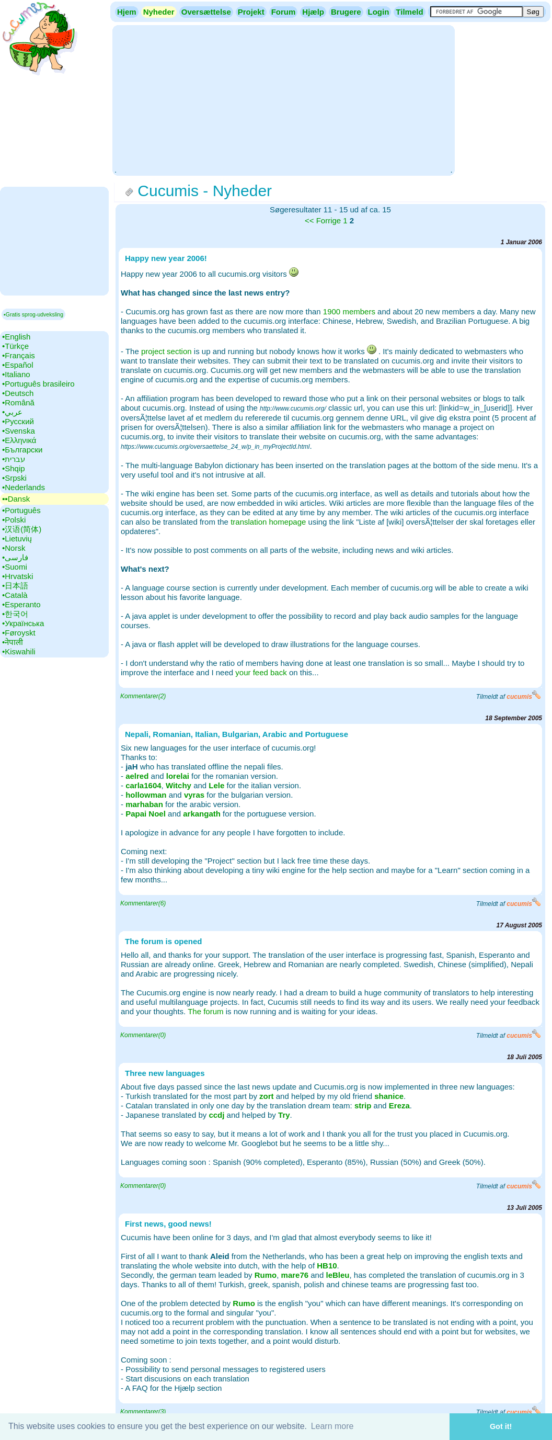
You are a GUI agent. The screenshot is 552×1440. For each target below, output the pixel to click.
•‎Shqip (13, 468)
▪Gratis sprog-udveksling (33, 314)
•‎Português (21, 510)
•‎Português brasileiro (38, 383)
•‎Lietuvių (17, 538)
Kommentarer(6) (143, 903)
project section (166, 351)
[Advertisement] (283, 99)
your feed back (260, 672)
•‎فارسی (15, 557)
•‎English (16, 336)
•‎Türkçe (15, 346)
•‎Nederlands (23, 487)
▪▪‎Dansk (16, 498)
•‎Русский (18, 421)
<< (309, 220)
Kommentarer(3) (143, 1411)
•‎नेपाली (12, 642)
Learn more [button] (332, 1426)
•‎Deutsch (17, 393)
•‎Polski (14, 519)
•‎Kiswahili (19, 651)
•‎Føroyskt (19, 632)
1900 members (349, 311)
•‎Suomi (14, 566)
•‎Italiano (16, 374)
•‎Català (15, 595)
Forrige (328, 220)
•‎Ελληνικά (19, 440)
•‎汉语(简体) (21, 529)
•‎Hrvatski (17, 576)
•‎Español (17, 364)
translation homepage (268, 521)
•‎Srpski (14, 477)
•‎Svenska (18, 430)
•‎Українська (23, 623)
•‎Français (18, 355)
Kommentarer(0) (143, 1035)
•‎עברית (13, 459)
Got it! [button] (501, 1426)
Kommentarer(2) (143, 696)
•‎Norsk (13, 547)
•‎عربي (12, 411)
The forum (205, 1011)
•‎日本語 (15, 585)
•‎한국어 (15, 613)
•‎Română (18, 402)
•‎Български (22, 449)
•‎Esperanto (21, 604)
